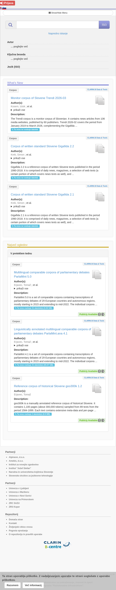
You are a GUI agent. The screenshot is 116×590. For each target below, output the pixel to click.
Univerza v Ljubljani (19, 488)
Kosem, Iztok (18, 106)
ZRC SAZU (14, 503)
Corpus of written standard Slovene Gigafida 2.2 (42, 146)
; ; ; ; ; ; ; (58, 108)
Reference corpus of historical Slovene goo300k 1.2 (48, 386)
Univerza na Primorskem (21, 499)
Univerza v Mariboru (19, 492)
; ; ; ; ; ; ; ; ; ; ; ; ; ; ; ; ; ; (58, 156)
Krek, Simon (17, 154)
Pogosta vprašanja (18, 530)
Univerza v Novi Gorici (20, 496)
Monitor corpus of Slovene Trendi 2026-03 (38, 98)
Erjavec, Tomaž (22, 285)
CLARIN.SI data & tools (97, 90)
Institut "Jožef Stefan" (20, 468)
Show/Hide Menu (58, 13)
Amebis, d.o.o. (16, 461)
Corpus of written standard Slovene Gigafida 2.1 (42, 194)
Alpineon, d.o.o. (17, 457)
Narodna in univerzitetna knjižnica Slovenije (31, 472)
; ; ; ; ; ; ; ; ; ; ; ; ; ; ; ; (58, 204)
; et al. (58, 108)
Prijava (6, 3)
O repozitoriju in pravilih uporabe (25, 534)
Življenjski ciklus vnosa (20, 527)
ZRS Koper (14, 507)
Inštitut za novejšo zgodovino (24, 464)
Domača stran (16, 519)
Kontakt (13, 523)
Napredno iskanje (58, 33)
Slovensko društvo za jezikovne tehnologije (31, 475)
